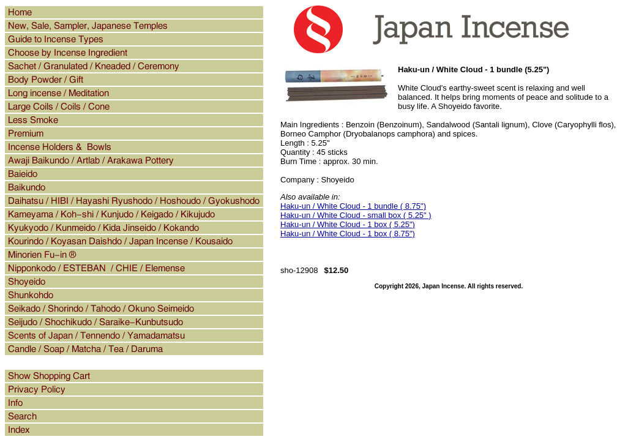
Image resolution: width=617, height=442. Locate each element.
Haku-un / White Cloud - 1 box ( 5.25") (347, 224)
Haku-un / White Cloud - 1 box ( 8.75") (347, 233)
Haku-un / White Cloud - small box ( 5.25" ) (356, 215)
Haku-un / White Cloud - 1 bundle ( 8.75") (353, 206)
